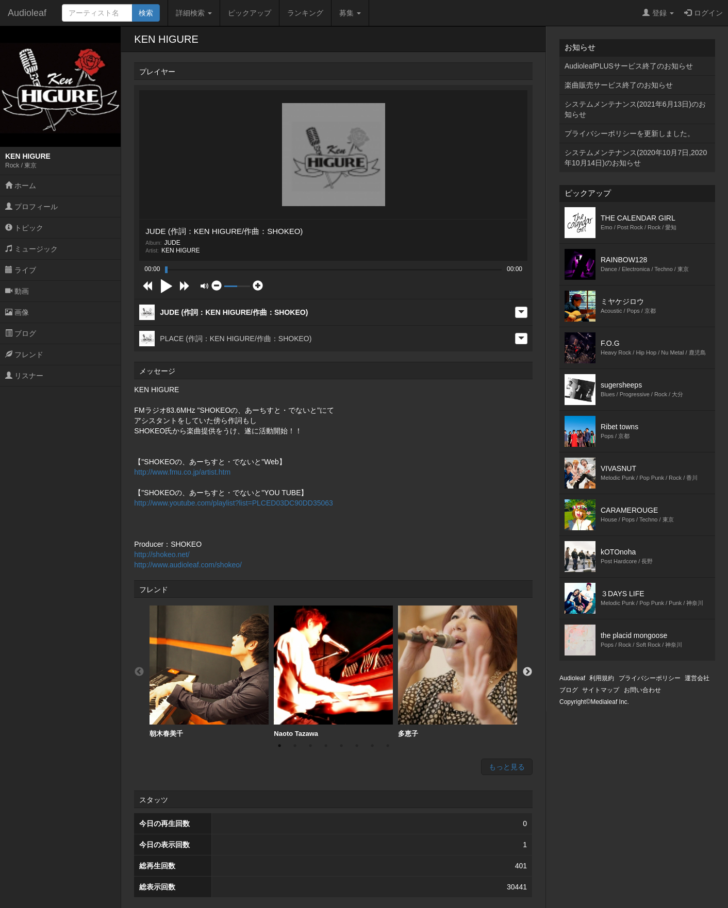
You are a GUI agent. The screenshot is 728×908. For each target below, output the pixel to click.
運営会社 (697, 678)
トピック (24, 228)
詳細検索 (194, 13)
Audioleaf (27, 13)
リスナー (24, 376)
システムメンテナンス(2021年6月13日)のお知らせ (635, 109)
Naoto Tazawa (333, 671)
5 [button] (341, 746)
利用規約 (601, 678)
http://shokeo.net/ (161, 554)
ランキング (305, 13)
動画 (17, 291)
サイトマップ (600, 690)
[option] (209, 672)
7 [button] (372, 746)
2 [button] (295, 746)
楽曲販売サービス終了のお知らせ (619, 85)
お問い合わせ (642, 690)
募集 (350, 13)
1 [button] (279, 746)
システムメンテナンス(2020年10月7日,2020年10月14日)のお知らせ (636, 157)
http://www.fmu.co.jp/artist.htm (182, 472)
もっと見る (507, 767)
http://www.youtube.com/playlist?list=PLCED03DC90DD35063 (233, 503)
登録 (658, 13)
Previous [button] (139, 672)
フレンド (24, 354)
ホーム (20, 185)
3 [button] (310, 746)
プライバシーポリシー (650, 678)
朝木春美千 (209, 671)
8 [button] (388, 746)
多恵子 (457, 671)
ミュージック (31, 249)
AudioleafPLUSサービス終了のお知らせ (629, 66)
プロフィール (31, 207)
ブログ (20, 333)
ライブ (20, 270)
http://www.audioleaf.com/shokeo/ (188, 565)
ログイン (703, 13)
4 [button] (326, 746)
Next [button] (527, 672)
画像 (17, 312)
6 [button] (357, 746)
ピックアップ (249, 13)
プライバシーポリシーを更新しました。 (629, 133)
